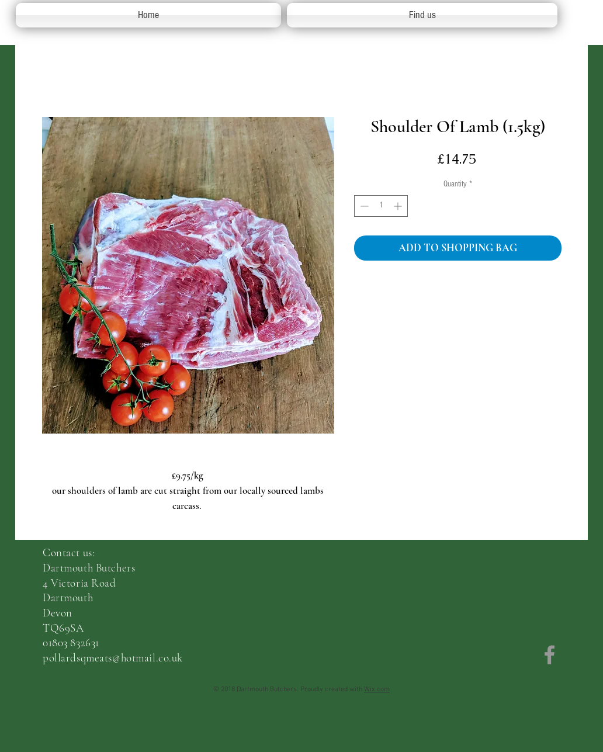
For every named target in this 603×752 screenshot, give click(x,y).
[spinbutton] (380, 206)
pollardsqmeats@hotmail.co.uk (113, 657)
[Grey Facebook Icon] (549, 654)
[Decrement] (363, 206)
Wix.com (377, 689)
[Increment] (398, 206)
